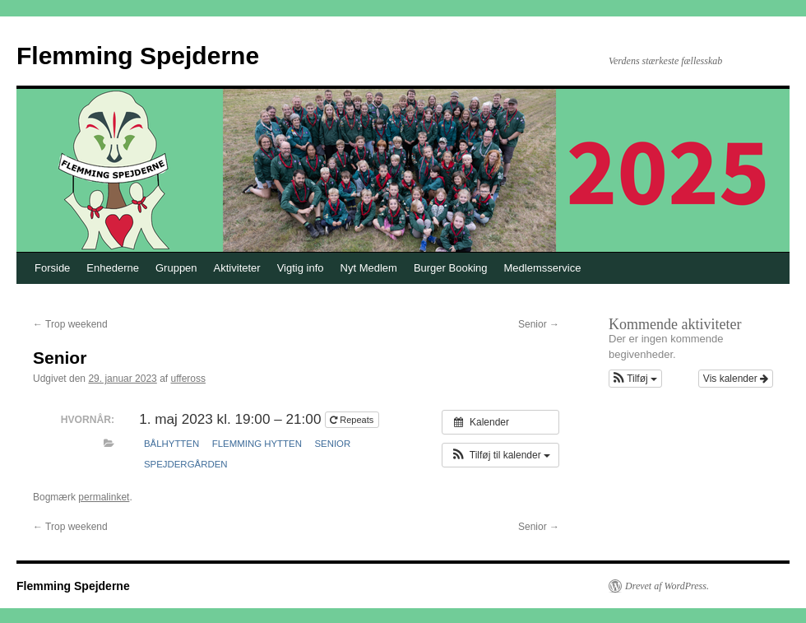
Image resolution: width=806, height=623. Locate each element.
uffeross (188, 378)
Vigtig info (300, 268)
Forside (52, 268)
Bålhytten (171, 444)
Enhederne (112, 268)
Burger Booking (451, 268)
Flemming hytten (257, 444)
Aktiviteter (237, 268)
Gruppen (176, 268)
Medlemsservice (542, 268)
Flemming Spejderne (137, 55)
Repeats (353, 420)
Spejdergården (186, 464)
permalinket (103, 497)
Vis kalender (735, 378)
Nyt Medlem (368, 268)
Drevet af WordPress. (667, 586)
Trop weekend (70, 324)
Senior (538, 324)
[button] (500, 455)
